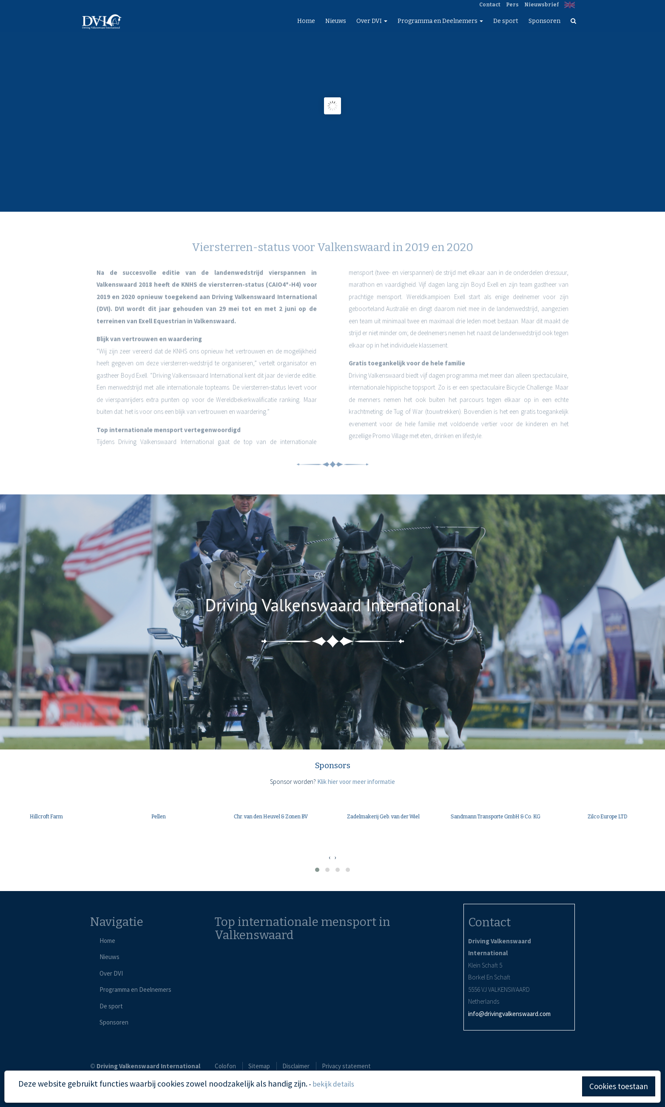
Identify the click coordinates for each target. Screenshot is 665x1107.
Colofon (225, 1066)
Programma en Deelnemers (440, 21)
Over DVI (371, 21)
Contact (489, 5)
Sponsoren (544, 21)
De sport (505, 21)
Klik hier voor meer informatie (356, 782)
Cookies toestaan (618, 1086)
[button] (317, 870)
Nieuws (335, 21)
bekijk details (333, 1084)
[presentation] (329, 858)
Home (306, 21)
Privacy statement (346, 1066)
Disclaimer (296, 1066)
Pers (512, 5)
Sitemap (259, 1066)
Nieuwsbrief (541, 5)
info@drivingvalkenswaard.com (509, 1014)
